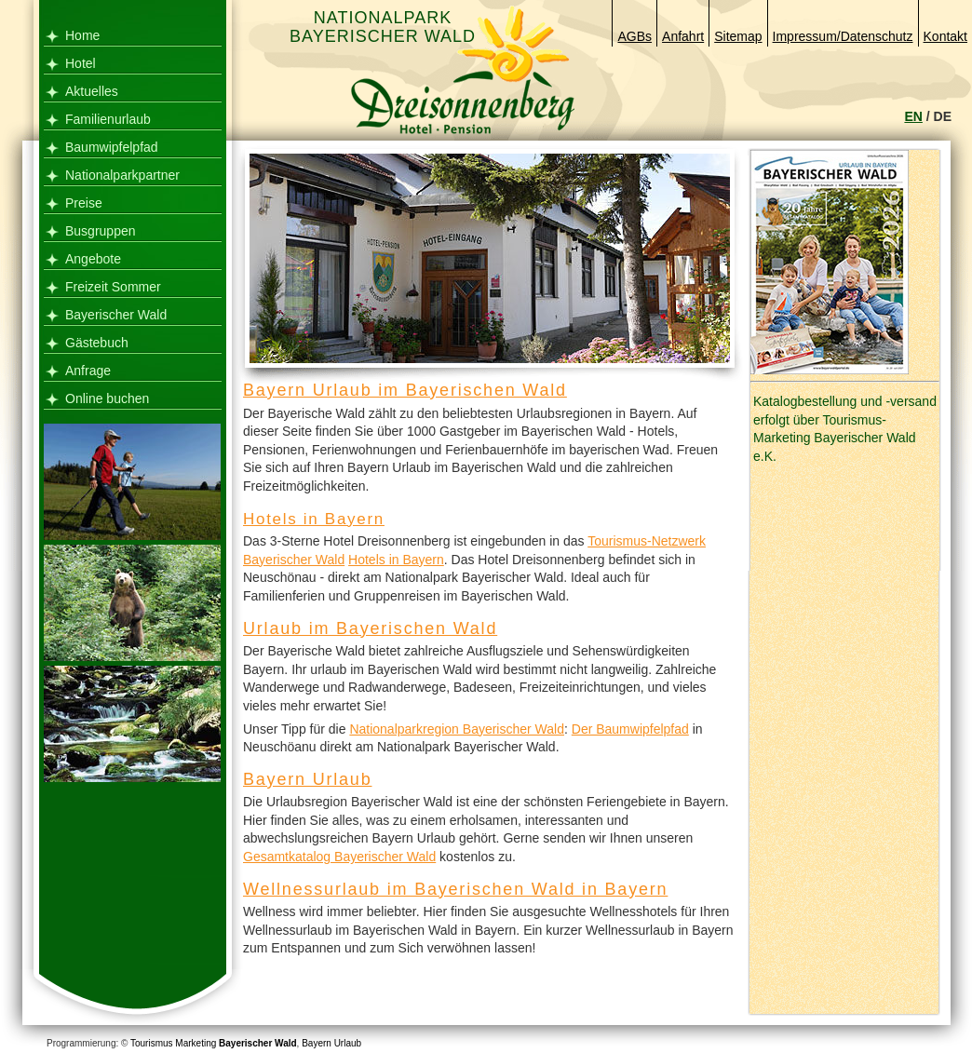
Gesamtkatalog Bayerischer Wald (339, 856)
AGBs (634, 36)
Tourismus (151, 1043)
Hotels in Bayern (314, 519)
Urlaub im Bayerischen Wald (370, 628)
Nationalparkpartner (122, 175)
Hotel (80, 63)
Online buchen (107, 398)
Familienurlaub (108, 119)
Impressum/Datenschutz (843, 36)
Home (82, 35)
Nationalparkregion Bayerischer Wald (456, 729)
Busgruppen (100, 230)
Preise (83, 203)
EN (913, 116)
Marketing (195, 1043)
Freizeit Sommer (113, 286)
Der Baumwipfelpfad (630, 729)
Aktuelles (91, 91)
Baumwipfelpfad (111, 147)
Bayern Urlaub (307, 779)
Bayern (316, 1043)
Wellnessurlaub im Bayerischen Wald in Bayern (455, 889)
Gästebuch (96, 342)
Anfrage (88, 370)
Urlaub (347, 1043)
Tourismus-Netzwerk (646, 540)
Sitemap (738, 36)
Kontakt (945, 36)
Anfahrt (683, 36)
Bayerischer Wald (116, 314)
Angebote (93, 258)
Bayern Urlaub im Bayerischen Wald (405, 390)
